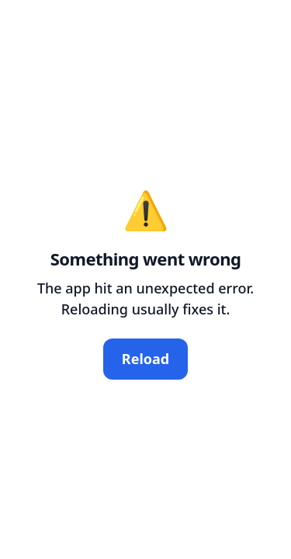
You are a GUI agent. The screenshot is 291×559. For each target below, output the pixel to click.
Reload (145, 358)
